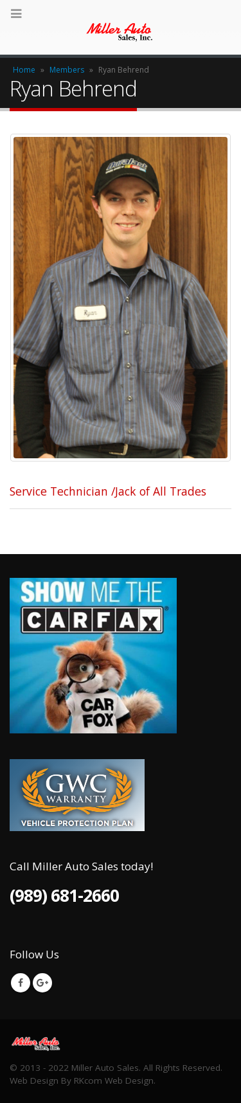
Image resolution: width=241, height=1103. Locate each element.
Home (24, 69)
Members (66, 69)
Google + (42, 982)
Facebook (20, 982)
